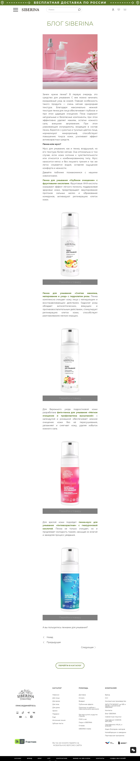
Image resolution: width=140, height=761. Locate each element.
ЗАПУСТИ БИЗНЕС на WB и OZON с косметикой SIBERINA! (115, 705)
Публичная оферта (86, 704)
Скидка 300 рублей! (118, 758)
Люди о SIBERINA (85, 722)
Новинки (55, 695)
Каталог (17, 758)
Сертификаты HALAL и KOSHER (113, 725)
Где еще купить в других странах (88, 715)
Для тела (55, 704)
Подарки (55, 714)
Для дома (56, 708)
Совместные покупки (113, 717)
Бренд (107, 695)
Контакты (108, 710)
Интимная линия (58, 720)
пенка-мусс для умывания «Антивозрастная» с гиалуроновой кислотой (70, 525)
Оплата (81, 698)
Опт (106, 698)
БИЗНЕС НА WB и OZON (81, 758)
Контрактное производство (115, 701)
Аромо (54, 711)
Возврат (82, 701)
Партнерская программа (114, 736)
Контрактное (61, 758)
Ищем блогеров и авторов (115, 729)
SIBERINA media (85, 729)
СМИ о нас (83, 719)
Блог (40, 758)
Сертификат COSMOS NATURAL (113, 720)
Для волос (56, 701)
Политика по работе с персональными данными (89, 708)
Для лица (56, 698)
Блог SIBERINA (110, 714)
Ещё (54, 717)
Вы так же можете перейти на (67, 744)
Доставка (82, 695)
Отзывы (82, 726)
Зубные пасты (57, 723)
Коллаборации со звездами (115, 732)
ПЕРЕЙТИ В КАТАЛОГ (70, 665)
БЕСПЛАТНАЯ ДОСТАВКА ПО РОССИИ (70, 2)
